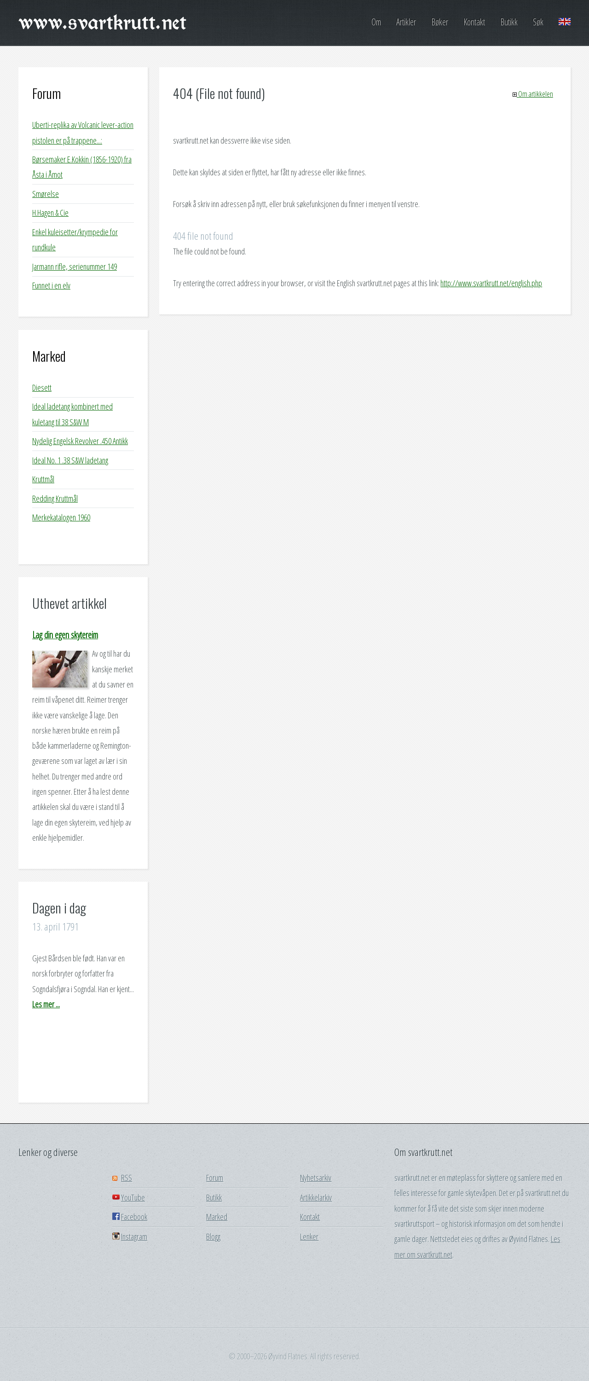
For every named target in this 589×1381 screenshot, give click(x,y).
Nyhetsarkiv (315, 1177)
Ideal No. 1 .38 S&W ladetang (70, 460)
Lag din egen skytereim (65, 635)
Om (376, 22)
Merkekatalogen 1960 (61, 517)
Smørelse (45, 193)
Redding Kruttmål (55, 498)
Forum (46, 93)
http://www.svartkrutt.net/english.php (491, 283)
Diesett (42, 387)
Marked (49, 355)
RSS (126, 1177)
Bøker (439, 22)
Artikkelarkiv (316, 1197)
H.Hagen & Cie (50, 212)
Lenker (309, 1236)
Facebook (134, 1216)
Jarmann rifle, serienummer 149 (74, 266)
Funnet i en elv (51, 285)
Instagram (134, 1236)
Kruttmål (43, 479)
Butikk (509, 22)
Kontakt (474, 22)
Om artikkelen (533, 94)
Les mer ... (46, 1004)
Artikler (406, 22)
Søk (538, 22)
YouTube (133, 1197)
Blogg (213, 1236)
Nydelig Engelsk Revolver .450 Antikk (80, 440)
